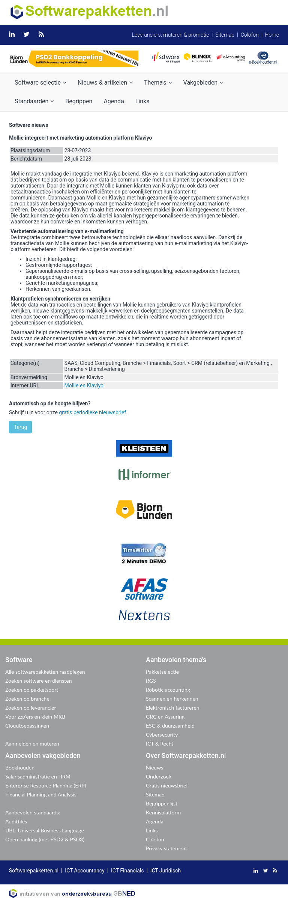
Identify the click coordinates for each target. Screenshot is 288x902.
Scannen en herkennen (172, 698)
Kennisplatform (163, 812)
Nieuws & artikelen (105, 82)
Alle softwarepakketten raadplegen (45, 671)
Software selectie (40, 82)
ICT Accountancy (84, 871)
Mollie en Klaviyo (84, 385)
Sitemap (224, 35)
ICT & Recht (159, 743)
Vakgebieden (203, 82)
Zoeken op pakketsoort (31, 689)
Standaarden (34, 101)
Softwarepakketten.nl (33, 871)
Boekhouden (19, 767)
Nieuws (154, 767)
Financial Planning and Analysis (40, 794)
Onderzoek (158, 776)
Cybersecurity (162, 734)
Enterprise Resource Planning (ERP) (45, 785)
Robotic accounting (168, 689)
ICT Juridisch (165, 871)
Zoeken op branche (27, 698)
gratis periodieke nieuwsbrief (92, 412)
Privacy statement (166, 848)
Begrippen (78, 101)
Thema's (158, 82)
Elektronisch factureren (172, 707)
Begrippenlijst (161, 803)
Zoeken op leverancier (30, 707)
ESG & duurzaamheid (170, 725)
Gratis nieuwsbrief (167, 785)
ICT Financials (127, 871)
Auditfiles (16, 821)
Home (272, 35)
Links (142, 101)
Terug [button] (20, 427)
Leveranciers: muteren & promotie (170, 35)
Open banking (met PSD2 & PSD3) (44, 839)
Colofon (250, 35)
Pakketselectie (162, 671)
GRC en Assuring (165, 716)
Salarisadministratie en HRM (37, 776)
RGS (151, 680)
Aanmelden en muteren (32, 743)
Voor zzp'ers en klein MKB (35, 716)
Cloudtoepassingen (27, 725)
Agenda (114, 101)
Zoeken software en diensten (38, 680)
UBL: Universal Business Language (44, 830)
